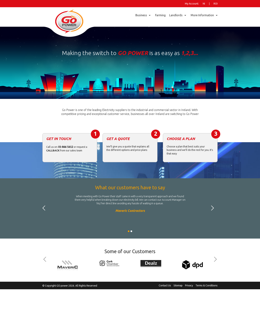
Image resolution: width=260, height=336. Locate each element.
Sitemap (178, 285)
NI (204, 3)
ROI (216, 3)
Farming (160, 15)
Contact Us (165, 285)
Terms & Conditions (207, 285)
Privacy (189, 285)
